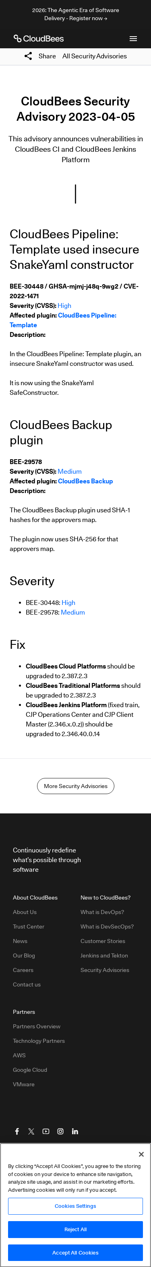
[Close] (141, 1157)
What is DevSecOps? (107, 926)
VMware (24, 1084)
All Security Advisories (94, 56)
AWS (19, 1055)
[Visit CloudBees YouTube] (46, 1131)
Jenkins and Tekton (104, 955)
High (64, 306)
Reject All (75, 1232)
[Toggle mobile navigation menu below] (133, 38)
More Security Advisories (76, 786)
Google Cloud (30, 1070)
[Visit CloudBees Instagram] (60, 1131)
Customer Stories (103, 941)
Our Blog (24, 955)
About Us (25, 912)
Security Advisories (105, 970)
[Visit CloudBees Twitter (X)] (31, 1131)
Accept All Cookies (75, 1255)
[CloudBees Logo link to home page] (38, 39)
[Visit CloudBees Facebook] (17, 1131)
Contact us (27, 984)
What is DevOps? (102, 912)
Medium (70, 471)
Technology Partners (39, 1041)
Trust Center (28, 926)
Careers (23, 970)
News (20, 941)
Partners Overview (36, 1026)
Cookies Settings (75, 1208)
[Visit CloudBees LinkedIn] (75, 1131)
